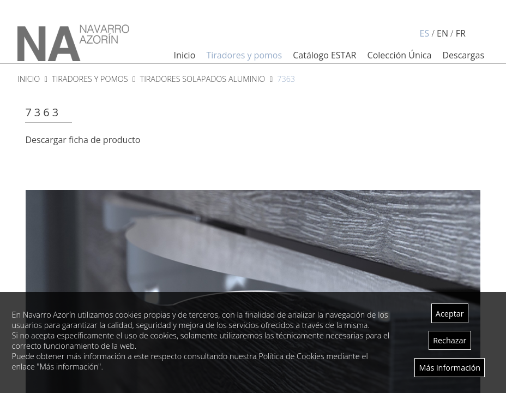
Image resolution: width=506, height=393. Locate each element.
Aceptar (450, 313)
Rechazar (449, 340)
